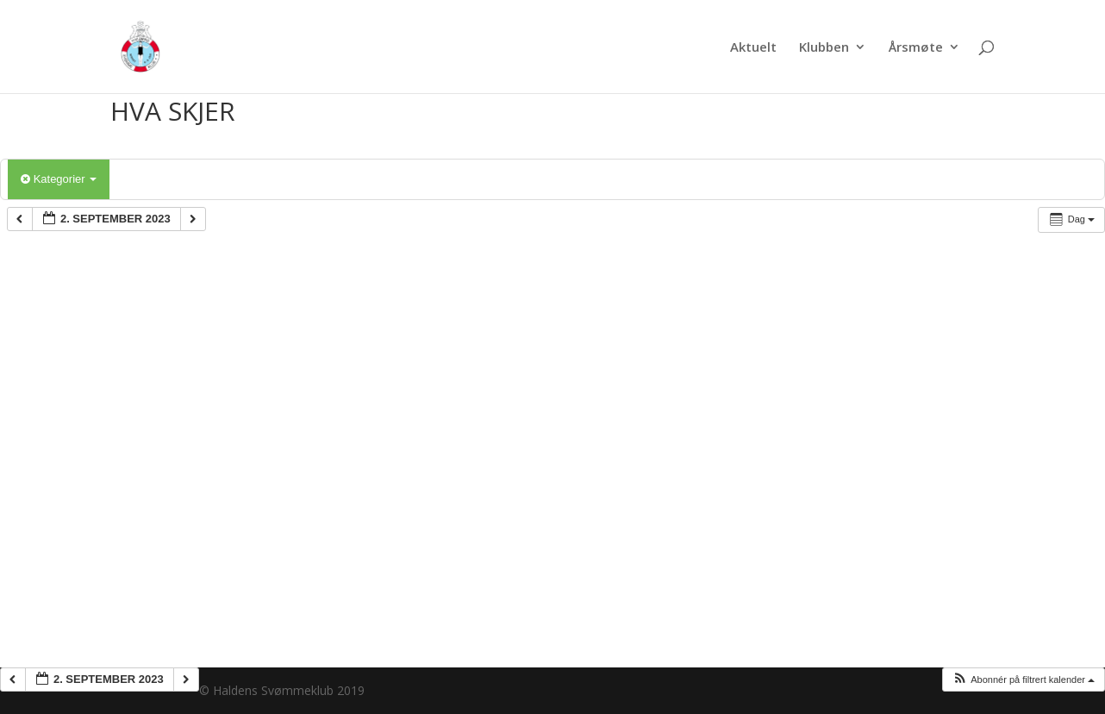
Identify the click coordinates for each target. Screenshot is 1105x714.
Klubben (824, 48)
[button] (1023, 680)
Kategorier (59, 178)
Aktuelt (753, 48)
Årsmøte (916, 48)
